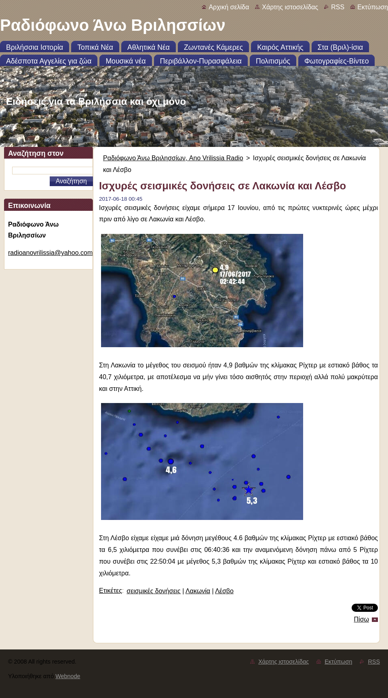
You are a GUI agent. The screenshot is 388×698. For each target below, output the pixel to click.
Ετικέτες (110, 590)
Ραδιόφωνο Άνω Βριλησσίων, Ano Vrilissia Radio (173, 158)
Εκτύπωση (372, 7)
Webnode (67, 676)
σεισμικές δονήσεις (153, 591)
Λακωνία (198, 591)
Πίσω (361, 619)
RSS (337, 7)
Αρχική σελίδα (229, 7)
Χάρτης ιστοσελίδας (290, 7)
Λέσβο (224, 591)
